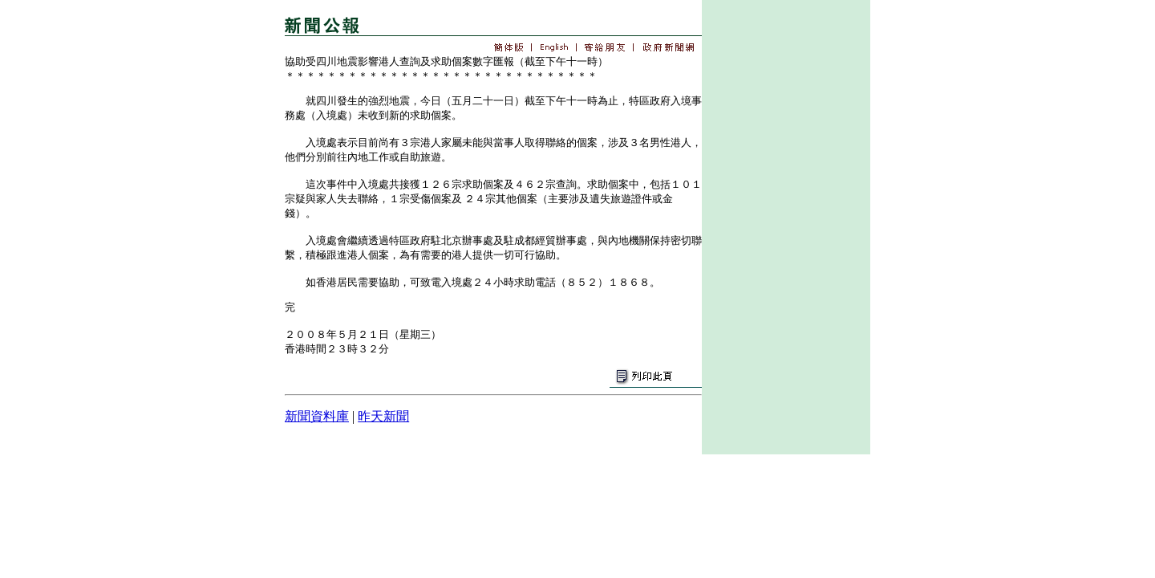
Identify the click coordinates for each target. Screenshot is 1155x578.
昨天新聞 (383, 416)
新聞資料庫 (317, 416)
